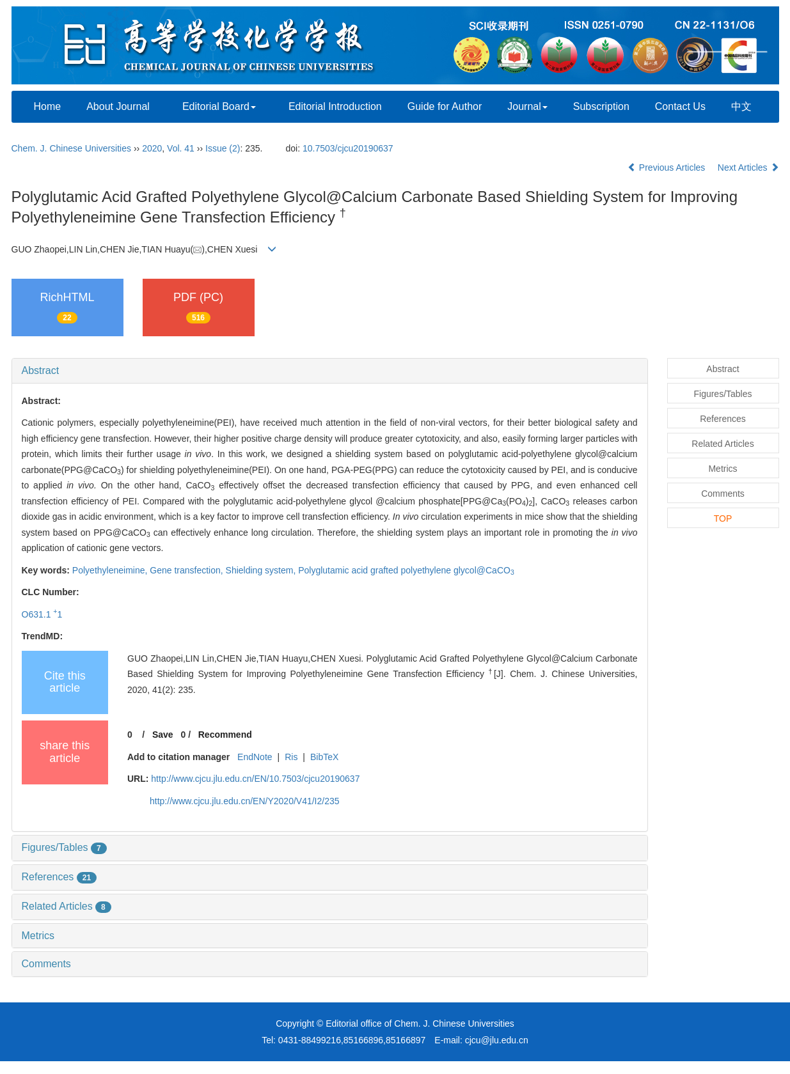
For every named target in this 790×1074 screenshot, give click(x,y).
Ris (291, 757)
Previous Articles (667, 167)
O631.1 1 (42, 614)
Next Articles (748, 167)
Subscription (601, 106)
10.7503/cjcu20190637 (348, 148)
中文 (741, 106)
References (59, 876)
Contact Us (680, 106)
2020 (152, 148)
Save (162, 734)
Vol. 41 (180, 148)
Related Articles (66, 906)
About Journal (118, 106)
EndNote (254, 757)
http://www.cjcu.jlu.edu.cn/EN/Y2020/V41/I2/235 (245, 801)
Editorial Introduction (335, 106)
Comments (46, 963)
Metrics (38, 935)
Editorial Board (219, 106)
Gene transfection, (187, 570)
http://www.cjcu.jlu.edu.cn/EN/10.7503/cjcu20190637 (255, 779)
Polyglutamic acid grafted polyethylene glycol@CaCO (406, 570)
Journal (527, 106)
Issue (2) (222, 148)
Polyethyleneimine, (111, 570)
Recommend (225, 734)
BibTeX (324, 757)
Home (47, 106)
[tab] (329, 371)
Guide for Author (444, 106)
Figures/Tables (64, 847)
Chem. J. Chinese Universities (72, 148)
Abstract (40, 370)
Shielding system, (262, 570)
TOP (723, 518)
